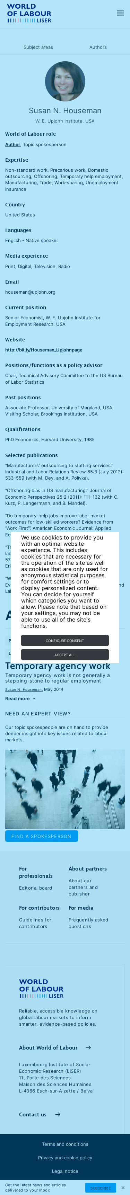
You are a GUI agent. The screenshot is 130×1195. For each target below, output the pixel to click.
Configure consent (65, 641)
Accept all (65, 655)
